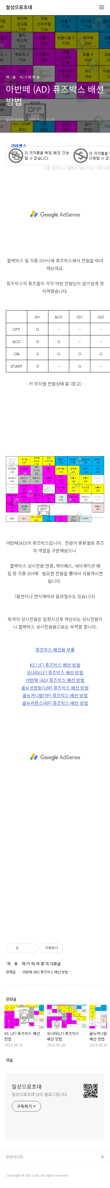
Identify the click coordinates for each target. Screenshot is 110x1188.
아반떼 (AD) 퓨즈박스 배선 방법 (55, 680)
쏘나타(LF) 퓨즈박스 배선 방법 (55, 672)
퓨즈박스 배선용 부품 (55, 649)
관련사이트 (14, 1157)
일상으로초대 (19, 7)
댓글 (9, 1060)
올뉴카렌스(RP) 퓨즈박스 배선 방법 (55, 703)
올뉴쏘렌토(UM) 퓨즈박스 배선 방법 (55, 688)
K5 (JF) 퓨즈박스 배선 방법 (55, 665)
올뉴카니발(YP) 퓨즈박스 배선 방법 (55, 695)
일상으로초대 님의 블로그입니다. (40, 1094)
